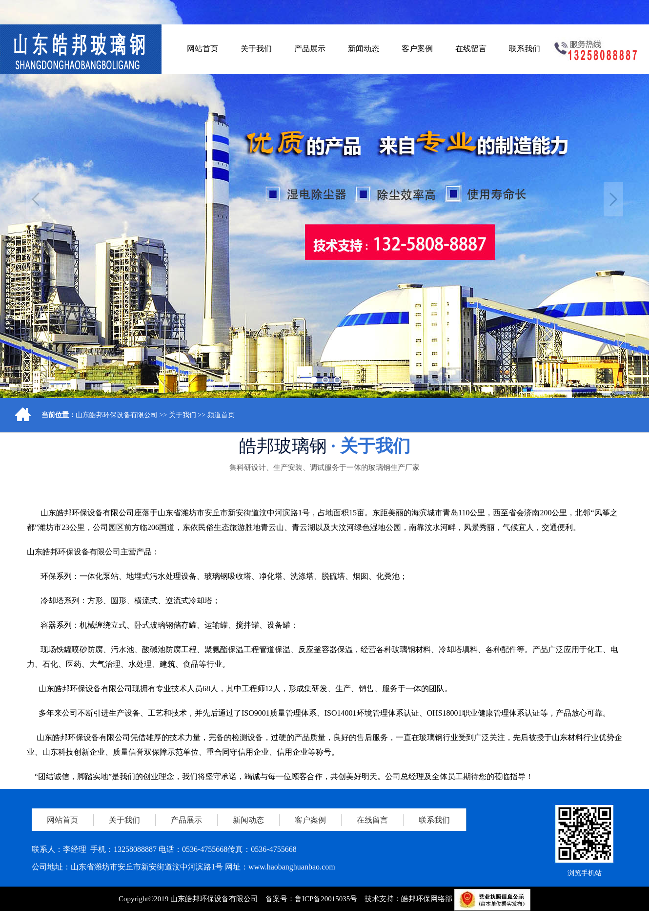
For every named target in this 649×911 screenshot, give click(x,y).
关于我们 (182, 415)
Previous (35, 199)
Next (613, 199)
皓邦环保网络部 (426, 899)
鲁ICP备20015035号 (326, 899)
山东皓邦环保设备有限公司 (117, 415)
